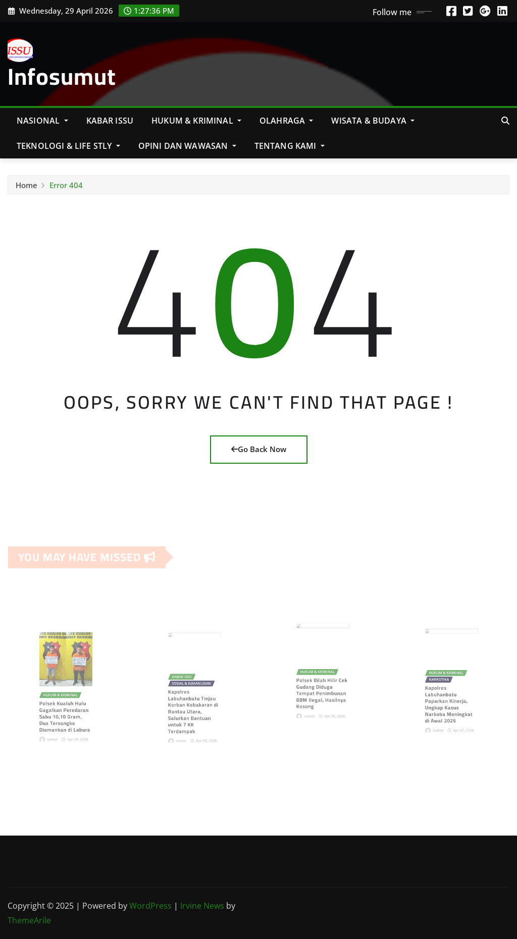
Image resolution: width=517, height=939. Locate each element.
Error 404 (66, 187)
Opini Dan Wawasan (187, 145)
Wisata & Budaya (373, 120)
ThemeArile (29, 920)
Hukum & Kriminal (196, 120)
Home (26, 187)
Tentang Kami (289, 145)
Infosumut (62, 76)
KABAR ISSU (110, 120)
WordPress (150, 905)
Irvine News (202, 905)
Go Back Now (258, 449)
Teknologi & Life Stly (68, 145)
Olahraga (287, 120)
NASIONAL (42, 120)
